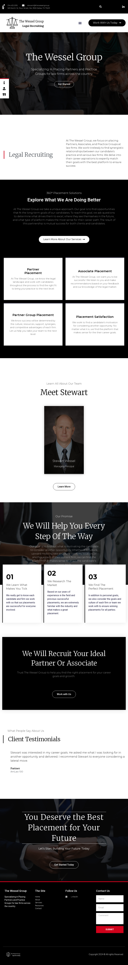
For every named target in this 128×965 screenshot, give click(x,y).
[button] (100, 6)
